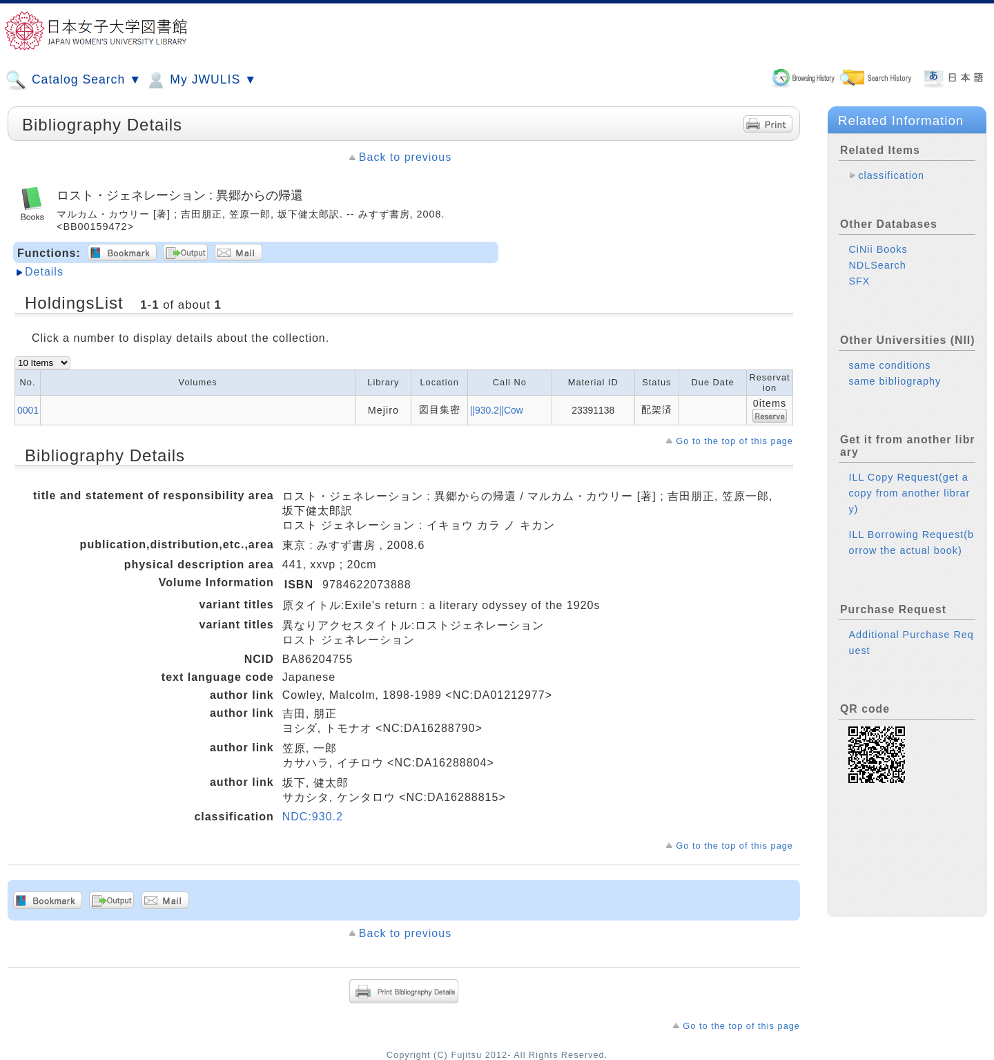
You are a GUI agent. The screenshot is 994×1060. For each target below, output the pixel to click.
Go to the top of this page (734, 441)
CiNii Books (877, 249)
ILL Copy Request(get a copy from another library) (909, 493)
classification (891, 175)
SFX (859, 281)
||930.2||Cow (496, 410)
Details (44, 272)
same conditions (889, 365)
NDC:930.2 (312, 816)
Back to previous (405, 157)
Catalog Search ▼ (74, 80)
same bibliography (894, 381)
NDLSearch (877, 265)
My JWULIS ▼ (201, 80)
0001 (28, 410)
